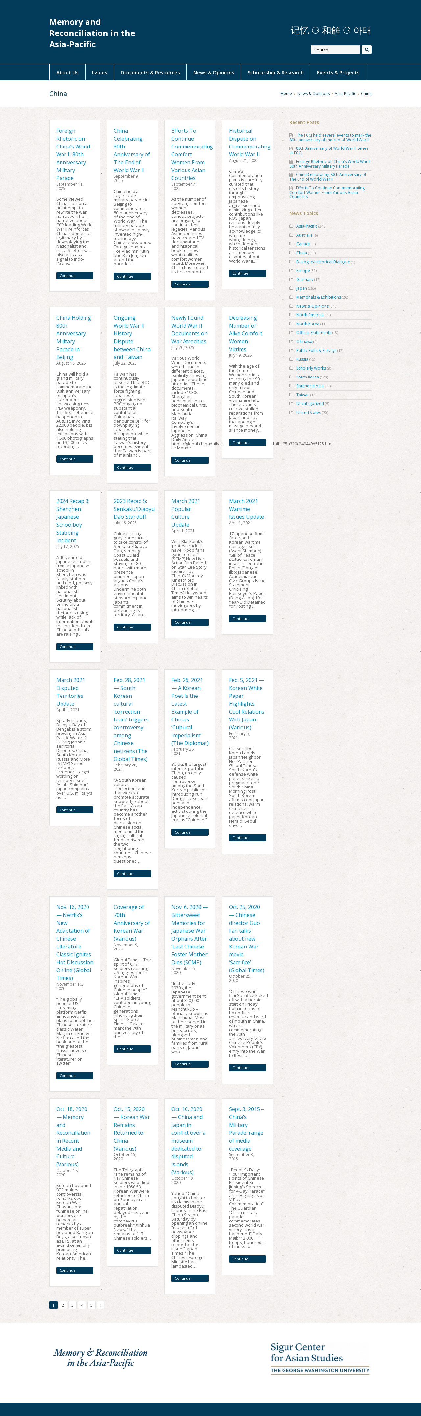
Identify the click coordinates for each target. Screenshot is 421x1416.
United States (308, 412)
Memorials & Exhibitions (318, 297)
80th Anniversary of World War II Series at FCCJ (328, 151)
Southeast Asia (310, 386)
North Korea (307, 324)
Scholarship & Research (276, 72)
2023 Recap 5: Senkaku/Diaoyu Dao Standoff (134, 508)
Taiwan (303, 395)
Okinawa (304, 341)
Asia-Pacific (345, 93)
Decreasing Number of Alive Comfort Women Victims (245, 333)
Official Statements (313, 332)
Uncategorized (310, 403)
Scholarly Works (311, 368)
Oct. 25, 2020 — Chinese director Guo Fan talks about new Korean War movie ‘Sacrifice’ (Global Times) (246, 938)
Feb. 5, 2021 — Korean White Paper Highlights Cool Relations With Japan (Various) (246, 703)
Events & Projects (338, 72)
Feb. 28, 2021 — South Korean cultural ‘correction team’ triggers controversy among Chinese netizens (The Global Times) (131, 719)
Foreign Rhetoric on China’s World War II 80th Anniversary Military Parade (73, 154)
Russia (302, 359)
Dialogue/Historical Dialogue (323, 261)
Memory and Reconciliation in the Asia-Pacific (92, 33)
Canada (303, 244)
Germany (304, 279)
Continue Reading (68, 276)
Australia (304, 235)
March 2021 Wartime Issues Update (246, 508)
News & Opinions (213, 72)
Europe (303, 270)
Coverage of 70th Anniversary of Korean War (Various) (132, 922)
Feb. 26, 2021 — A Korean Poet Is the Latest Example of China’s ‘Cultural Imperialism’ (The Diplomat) (190, 711)
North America (310, 315)
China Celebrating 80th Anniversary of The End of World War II (327, 177)
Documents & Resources (150, 72)
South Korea (307, 377)
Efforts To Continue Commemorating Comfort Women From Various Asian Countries (327, 192)
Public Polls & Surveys (316, 350)
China (301, 253)
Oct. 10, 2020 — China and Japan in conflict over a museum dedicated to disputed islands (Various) (188, 1141)
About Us (67, 72)
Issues (99, 72)
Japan (301, 288)
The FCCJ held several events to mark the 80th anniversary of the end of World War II (330, 137)
